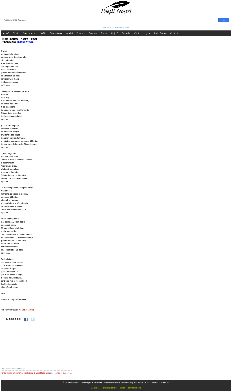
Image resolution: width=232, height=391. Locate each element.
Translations (56, 33)
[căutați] (109, 20)
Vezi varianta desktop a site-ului (116, 27)
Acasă (6, 33)
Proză (104, 33)
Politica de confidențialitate (130, 388)
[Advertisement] (36, 344)
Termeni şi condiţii (109, 388)
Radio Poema (160, 33)
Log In (147, 33)
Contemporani (30, 33)
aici (51, 373)
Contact (174, 33)
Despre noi (95, 388)
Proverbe (81, 33)
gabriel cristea (25, 41)
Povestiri (93, 33)
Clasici (16, 33)
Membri (69, 33)
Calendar (126, 33)
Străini (43, 33)
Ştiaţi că (114, 33)
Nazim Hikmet (28, 310)
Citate (137, 33)
